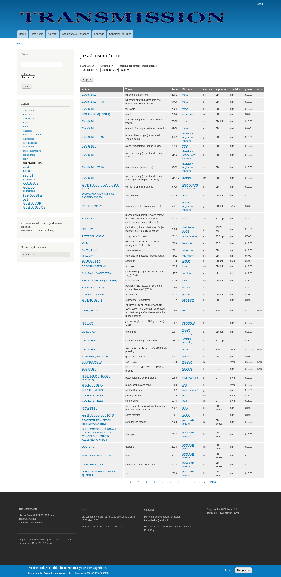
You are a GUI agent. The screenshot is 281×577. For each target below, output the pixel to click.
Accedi (259, 3)
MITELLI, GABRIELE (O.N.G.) (98, 455)
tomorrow (187, 362)
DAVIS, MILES (89, 408)
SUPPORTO (87, 65)
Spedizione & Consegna (75, 33)
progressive (29, 179)
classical (27, 130)
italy (25, 158)
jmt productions (190, 377)
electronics (28, 138)
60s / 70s (27, 114)
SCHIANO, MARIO (92, 362)
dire (184, 310)
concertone (188, 114)
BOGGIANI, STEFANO (94, 266)
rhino (185, 408)
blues (26, 126)
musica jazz (188, 356)
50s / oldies (29, 110)
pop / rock (28, 175)
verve (185, 94)
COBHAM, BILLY (91, 261)
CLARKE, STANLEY (92, 385)
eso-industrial (30, 142)
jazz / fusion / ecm (32, 162)
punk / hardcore (31, 183)
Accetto (228, 571)
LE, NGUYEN (89, 331)
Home (22, 33)
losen (185, 266)
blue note (187, 243)
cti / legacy (188, 255)
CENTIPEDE (89, 340)
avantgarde (28, 118)
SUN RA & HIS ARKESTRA (96, 273)
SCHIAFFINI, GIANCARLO (96, 356)
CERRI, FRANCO (91, 310)
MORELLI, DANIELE (93, 294)
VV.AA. (85, 243)
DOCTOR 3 (88, 446)
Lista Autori (37, 33)
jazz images (188, 323)
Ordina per (26, 74)
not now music (190, 236)
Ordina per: (107, 65)
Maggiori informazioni (96, 574)
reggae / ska (29, 187)
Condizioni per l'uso (120, 33)
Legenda (99, 33)
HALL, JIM (87, 229)
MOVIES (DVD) (32, 203)
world (26, 199)
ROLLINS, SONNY (92, 206)
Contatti (52, 33)
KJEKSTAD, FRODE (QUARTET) (99, 280)
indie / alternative (32, 150)
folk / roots (28, 146)
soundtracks (29, 191)
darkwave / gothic (32, 134)
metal (26, 167)
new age (27, 170)
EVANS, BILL (89, 94)
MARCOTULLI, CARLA (94, 464)
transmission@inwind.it (156, 520)
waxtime (186, 273)
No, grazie (243, 571)
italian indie (29, 154)
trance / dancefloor (32, 195)
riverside (186, 178)
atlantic (186, 261)
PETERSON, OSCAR (93, 236)
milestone (187, 250)
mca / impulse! (190, 390)
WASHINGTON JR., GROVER (98, 415)
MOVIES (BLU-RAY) (34, 207)
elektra (186, 415)
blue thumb (188, 300)
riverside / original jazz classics (188, 137)
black (26, 122)
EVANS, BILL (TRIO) (93, 101)
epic (184, 385)
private (186, 294)
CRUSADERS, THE (92, 300)
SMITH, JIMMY (90, 250)
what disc (187, 369)
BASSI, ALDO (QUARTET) (96, 114)
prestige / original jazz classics (188, 206)
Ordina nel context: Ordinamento (138, 65)
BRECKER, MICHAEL (93, 390)
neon (185, 349)
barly (185, 195)
